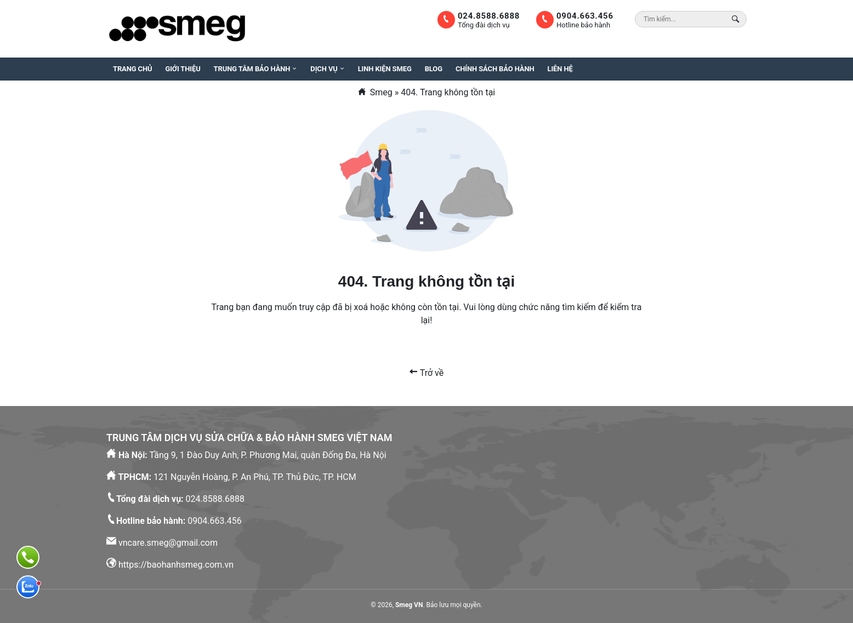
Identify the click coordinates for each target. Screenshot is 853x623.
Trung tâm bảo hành (252, 69)
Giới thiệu (182, 69)
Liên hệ (560, 69)
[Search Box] (737, 19)
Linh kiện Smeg (385, 69)
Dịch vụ (323, 69)
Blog (433, 69)
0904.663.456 (584, 16)
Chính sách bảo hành (495, 69)
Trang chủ (132, 69)
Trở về (426, 373)
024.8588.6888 (489, 16)
